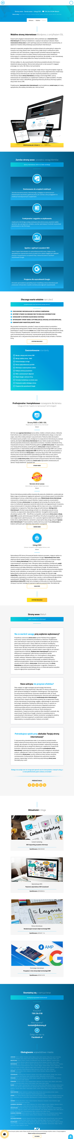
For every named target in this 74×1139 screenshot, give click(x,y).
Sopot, (37, 1083)
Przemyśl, (48, 1076)
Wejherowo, (39, 1081)
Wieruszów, (35, 1095)
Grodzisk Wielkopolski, (35, 1109)
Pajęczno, (46, 1095)
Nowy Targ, (40, 1060)
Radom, (48, 1069)
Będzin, (20, 1085)
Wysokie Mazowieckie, (24, 1078)
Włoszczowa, (13, 1094)
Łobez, (45, 1118)
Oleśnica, (20, 1122)
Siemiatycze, (44, 1078)
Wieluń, (12, 1097)
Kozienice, (44, 1067)
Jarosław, (53, 1074)
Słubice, (23, 1101)
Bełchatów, (54, 1095)
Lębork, (57, 1081)
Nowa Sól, (13, 1102)
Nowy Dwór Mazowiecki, (16, 1065)
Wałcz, (42, 1118)
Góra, (38, 1123)
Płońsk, (47, 1064)
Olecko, (21, 1106)
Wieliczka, (36, 1062)
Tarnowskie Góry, (33, 1085)
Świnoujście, (49, 1120)
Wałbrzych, (22, 1125)
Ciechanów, (22, 1067)
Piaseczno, (27, 1064)
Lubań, (48, 1122)
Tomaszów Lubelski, (28, 1057)
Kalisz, (58, 1109)
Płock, (45, 1069)
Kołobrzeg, (40, 1120)
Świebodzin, (46, 1101)
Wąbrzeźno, (16, 1115)
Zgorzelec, (38, 1122)
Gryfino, (56, 1118)
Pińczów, (41, 1092)
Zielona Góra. (27, 1102)
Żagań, (58, 1101)
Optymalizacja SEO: (37, 884)
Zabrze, (21, 1088)
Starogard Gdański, (32, 1081)
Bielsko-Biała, (44, 1085)
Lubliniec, (39, 1088)
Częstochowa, (55, 1088)
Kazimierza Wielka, (47, 1092)
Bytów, (60, 1081)
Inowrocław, (43, 1113)
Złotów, (44, 1111)
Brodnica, (36, 1115)
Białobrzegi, (57, 1065)
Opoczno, (50, 1095)
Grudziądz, (49, 1115)
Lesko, (20, 1076)
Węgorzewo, (13, 1106)
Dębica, (40, 1074)
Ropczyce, (48, 1074)
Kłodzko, (28, 1122)
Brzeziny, (59, 1095)
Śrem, (16, 1109)
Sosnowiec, (60, 1088)
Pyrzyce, (25, 1120)
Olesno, (25, 1071)
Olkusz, (23, 1060)
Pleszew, (46, 1109)
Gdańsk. (47, 1083)
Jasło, (56, 1074)
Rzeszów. (52, 1076)
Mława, (31, 1067)
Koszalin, (54, 1120)
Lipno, (47, 1113)
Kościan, (36, 1108)
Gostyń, (40, 1108)
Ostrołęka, (17, 1067)
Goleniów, (60, 1118)
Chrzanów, (28, 1060)
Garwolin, (23, 1064)
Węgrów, (40, 1065)
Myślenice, (18, 1062)
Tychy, (16, 1086)
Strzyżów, (60, 1074)
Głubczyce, (48, 1071)
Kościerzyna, (13, 1083)
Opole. (19, 1072)
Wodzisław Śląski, (26, 1085)
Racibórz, (54, 1085)
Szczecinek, (38, 1118)
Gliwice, (50, 1088)
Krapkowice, (29, 1071)
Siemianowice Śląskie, (51, 1086)
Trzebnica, (13, 1123)
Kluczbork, (34, 1071)
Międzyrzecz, (40, 1101)
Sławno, (35, 1120)
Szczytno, (24, 1104)
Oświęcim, (19, 1060)
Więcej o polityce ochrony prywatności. (37, 1133)
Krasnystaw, (58, 1057)
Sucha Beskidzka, (33, 1060)
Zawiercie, (17, 1085)
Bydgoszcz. (13, 1116)
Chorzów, (18, 1088)
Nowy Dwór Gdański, (20, 1083)
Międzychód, (17, 1111)
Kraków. (57, 1062)
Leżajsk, (44, 1074)
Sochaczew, (19, 1069)
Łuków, (37, 1057)
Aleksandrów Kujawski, (54, 1113)
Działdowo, (52, 1104)
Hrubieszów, (13, 1058)
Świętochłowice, (43, 1086)
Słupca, (22, 1111)
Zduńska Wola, (26, 1097)
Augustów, (39, 1078)
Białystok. (27, 1079)
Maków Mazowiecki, (35, 1069)
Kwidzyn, (46, 1081)
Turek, (42, 1109)
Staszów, (21, 1092)
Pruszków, (61, 1064)
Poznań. (48, 1111)
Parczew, (40, 1058)
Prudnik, (38, 1071)
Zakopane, (45, 1062)
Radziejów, (40, 1115)
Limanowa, (54, 1060)
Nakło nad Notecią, (36, 1113)
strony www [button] (37, 465)
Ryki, (51, 1057)
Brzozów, (24, 1076)
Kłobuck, (43, 1088)
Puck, (43, 1081)
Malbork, (53, 1081)
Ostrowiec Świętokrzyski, (37, 1094)
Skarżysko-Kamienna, (20, 1094)
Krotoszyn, (13, 1109)
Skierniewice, (17, 1097)
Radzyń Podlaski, (34, 1058)
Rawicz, (26, 1108)
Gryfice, (12, 1120)
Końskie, (53, 1092)
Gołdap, (17, 1106)
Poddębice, (41, 1095)
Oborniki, (61, 1109)
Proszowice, (13, 1062)
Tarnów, (54, 1062)
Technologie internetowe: (37, 968)
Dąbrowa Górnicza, (26, 1086)
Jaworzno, (20, 1086)
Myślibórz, (20, 1120)
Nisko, (24, 1074)
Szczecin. (58, 1120)
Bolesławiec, (45, 1123)
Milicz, (32, 1123)
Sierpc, (12, 1069)
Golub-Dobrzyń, (26, 1115)
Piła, (24, 1108)
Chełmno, (31, 1115)
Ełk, (46, 1106)
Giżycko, (48, 1104)
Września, (44, 1108)
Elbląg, (48, 1106)
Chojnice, (23, 1081)
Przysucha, (52, 1067)
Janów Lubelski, (24, 1058)
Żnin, (31, 1113)
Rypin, (21, 1115)
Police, (32, 1120)
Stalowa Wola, (42, 1076)
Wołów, (16, 1123)
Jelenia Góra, (13, 1125)
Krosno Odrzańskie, (53, 1101)
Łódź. (12, 1099)
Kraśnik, (17, 1057)
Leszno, (29, 1109)
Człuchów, (18, 1081)
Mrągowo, (44, 1104)
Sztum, (50, 1081)
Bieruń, (61, 1085)
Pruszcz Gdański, (32, 1083)
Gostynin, (53, 1065)
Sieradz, (19, 1095)
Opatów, (56, 1092)
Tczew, (26, 1081)
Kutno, (16, 1095)
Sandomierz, (25, 1092)
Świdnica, (24, 1122)
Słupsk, (40, 1083)
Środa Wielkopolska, (28, 1111)
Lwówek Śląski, (43, 1122)
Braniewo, (57, 1104)
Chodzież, (25, 1109)
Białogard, (16, 1120)
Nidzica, (61, 1104)
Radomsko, (23, 1095)
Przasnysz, (13, 1067)
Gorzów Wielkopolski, (19, 1102)
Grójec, (18, 1064)
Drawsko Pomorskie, (31, 1118)
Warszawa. (52, 1069)
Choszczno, (24, 1118)
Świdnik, (29, 1058)
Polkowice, (52, 1122)
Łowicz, (21, 1097)
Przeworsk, (28, 1074)
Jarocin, (54, 1109)
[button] (29, 785)
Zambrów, (59, 1078)
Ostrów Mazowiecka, (26, 1069)
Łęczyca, (31, 1095)
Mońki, (17, 1078)
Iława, (43, 1106)
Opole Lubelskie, (42, 1057)
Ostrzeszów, (50, 1109)
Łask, (62, 1095)
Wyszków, (39, 1067)
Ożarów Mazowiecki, (54, 1064)
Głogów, (56, 1123)
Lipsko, (47, 1067)
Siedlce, (41, 1069)
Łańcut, (12, 1076)
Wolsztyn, (13, 1111)
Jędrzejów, (30, 1092)
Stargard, (44, 1120)
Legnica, (18, 1125)
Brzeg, (51, 1071)
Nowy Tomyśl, (32, 1108)
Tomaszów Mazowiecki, (43, 1097)
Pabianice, (50, 1097)
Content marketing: (37, 842)
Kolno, (48, 1078)
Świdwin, (29, 1120)
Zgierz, (27, 1095)
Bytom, (24, 1088)
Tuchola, (44, 1115)
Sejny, (12, 1079)
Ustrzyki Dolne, (33, 1076)
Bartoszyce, (32, 1104)
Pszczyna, (13, 1086)
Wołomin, (32, 1064)
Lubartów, (21, 1057)
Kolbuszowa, (16, 1076)
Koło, (47, 1108)
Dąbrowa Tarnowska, (29, 1062)
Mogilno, (61, 1113)
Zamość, (51, 1058)
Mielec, (37, 1076)
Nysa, (54, 1071)
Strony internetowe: (37, 926)
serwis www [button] (37, 527)
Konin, (41, 1111)
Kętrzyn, (28, 1104)
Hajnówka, (15, 1079)
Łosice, (15, 1069)
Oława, (29, 1123)
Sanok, (28, 1076)
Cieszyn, (39, 1085)
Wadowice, (49, 1060)
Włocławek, (53, 1115)
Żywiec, (35, 1088)
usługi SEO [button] (37, 586)
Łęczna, (54, 1057)
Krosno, (37, 1074)
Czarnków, (38, 1111)
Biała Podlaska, (46, 1058)
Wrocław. (26, 1125)
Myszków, (50, 1085)
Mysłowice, (13, 1088)
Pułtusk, (35, 1067)
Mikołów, (58, 1085)
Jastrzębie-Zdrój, (36, 1086)
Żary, (21, 1101)
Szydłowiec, (56, 1067)
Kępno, (34, 1111)
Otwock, (32, 1065)
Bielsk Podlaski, (53, 1078)
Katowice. (13, 1090)
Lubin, (35, 1123)
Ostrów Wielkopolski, (57, 1108)
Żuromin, (44, 1064)
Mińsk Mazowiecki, (38, 1064)
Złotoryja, (60, 1123)
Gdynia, (43, 1083)
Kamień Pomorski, (51, 1118)
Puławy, (48, 1057)
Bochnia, (40, 1062)
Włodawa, (18, 1058)
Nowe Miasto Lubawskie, (37, 1106)
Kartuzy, (26, 1083)
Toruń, (57, 1115)
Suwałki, (23, 1079)
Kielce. (44, 1094)
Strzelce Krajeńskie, (33, 1101)
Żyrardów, (36, 1065)
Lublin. (57, 1058)
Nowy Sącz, (49, 1062)
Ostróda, (39, 1104)
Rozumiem (37, 1136)
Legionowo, (27, 1067)
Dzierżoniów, (33, 1122)
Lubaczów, (33, 1074)
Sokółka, (30, 1078)
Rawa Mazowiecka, (34, 1097)
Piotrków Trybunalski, (57, 1097)
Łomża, (19, 1079)
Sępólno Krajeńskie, (26, 1113)
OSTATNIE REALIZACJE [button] (37, 341)
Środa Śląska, (21, 1123)
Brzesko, (44, 1060)
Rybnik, (46, 1088)
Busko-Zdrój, (36, 1092)
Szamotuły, (20, 1108)
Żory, (31, 1086)
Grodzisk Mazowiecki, (25, 1065)
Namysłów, (43, 1071)
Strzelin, (26, 1123)
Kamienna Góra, (51, 1123)
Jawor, (40, 1123)
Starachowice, (28, 1094)
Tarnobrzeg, (20, 1074)
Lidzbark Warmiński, (27, 1106)
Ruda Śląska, (59, 1086)
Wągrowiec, (20, 1109)
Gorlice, (58, 1060)
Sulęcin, (27, 1101)
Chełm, (54, 1058)
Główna (31, 20)
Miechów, (23, 1062)
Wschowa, (17, 1101)
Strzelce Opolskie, (19, 1071)
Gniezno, (51, 1108)
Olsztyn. (51, 1106)
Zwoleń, (61, 1067)
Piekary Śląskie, (30, 1088)
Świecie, (12, 1115)
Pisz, (36, 1104)
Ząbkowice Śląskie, (59, 1122)
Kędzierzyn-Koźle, (14, 1072)
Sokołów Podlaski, (46, 1065)
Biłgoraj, (34, 1057)
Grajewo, (34, 1078)
